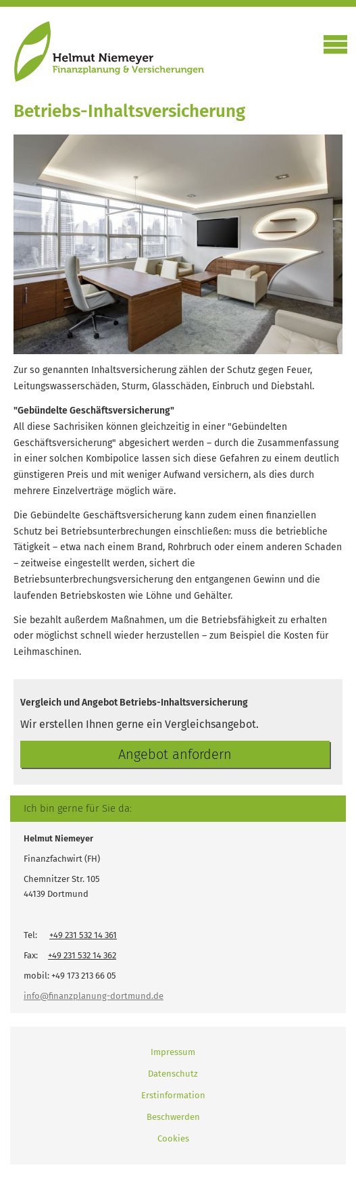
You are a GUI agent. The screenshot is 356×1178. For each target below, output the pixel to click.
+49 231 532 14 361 (83, 935)
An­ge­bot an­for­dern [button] (175, 754)
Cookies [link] (173, 1138)
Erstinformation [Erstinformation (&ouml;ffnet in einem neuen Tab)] (173, 1095)
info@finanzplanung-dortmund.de (93, 996)
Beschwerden (173, 1117)
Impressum (173, 1052)
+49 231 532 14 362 (82, 955)
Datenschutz (173, 1074)
